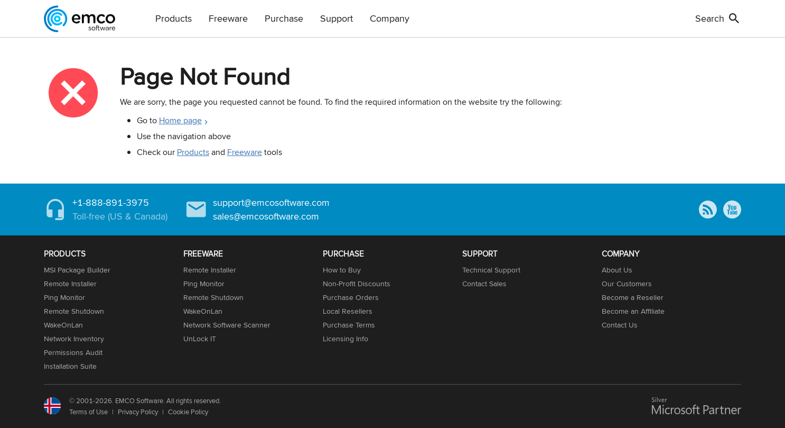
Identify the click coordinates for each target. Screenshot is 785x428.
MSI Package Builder (77, 270)
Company (389, 18)
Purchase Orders (351, 297)
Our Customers (627, 283)
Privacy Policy (138, 411)
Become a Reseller (632, 297)
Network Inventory (74, 338)
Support (336, 18)
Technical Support (491, 270)
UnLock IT (199, 338)
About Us (617, 270)
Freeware (228, 18)
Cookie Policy (188, 411)
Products (173, 18)
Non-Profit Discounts (356, 283)
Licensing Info (345, 338)
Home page (180, 120)
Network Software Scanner (226, 325)
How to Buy (342, 270)
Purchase (284, 18)
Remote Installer (70, 283)
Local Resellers (347, 311)
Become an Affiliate (633, 311)
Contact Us (620, 325)
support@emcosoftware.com (271, 202)
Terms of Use (88, 411)
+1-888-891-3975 (110, 202)
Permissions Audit (73, 352)
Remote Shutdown (74, 311)
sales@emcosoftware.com (266, 216)
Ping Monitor (64, 297)
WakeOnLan (63, 325)
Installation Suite (70, 366)
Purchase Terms (349, 325)
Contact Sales (484, 283)
